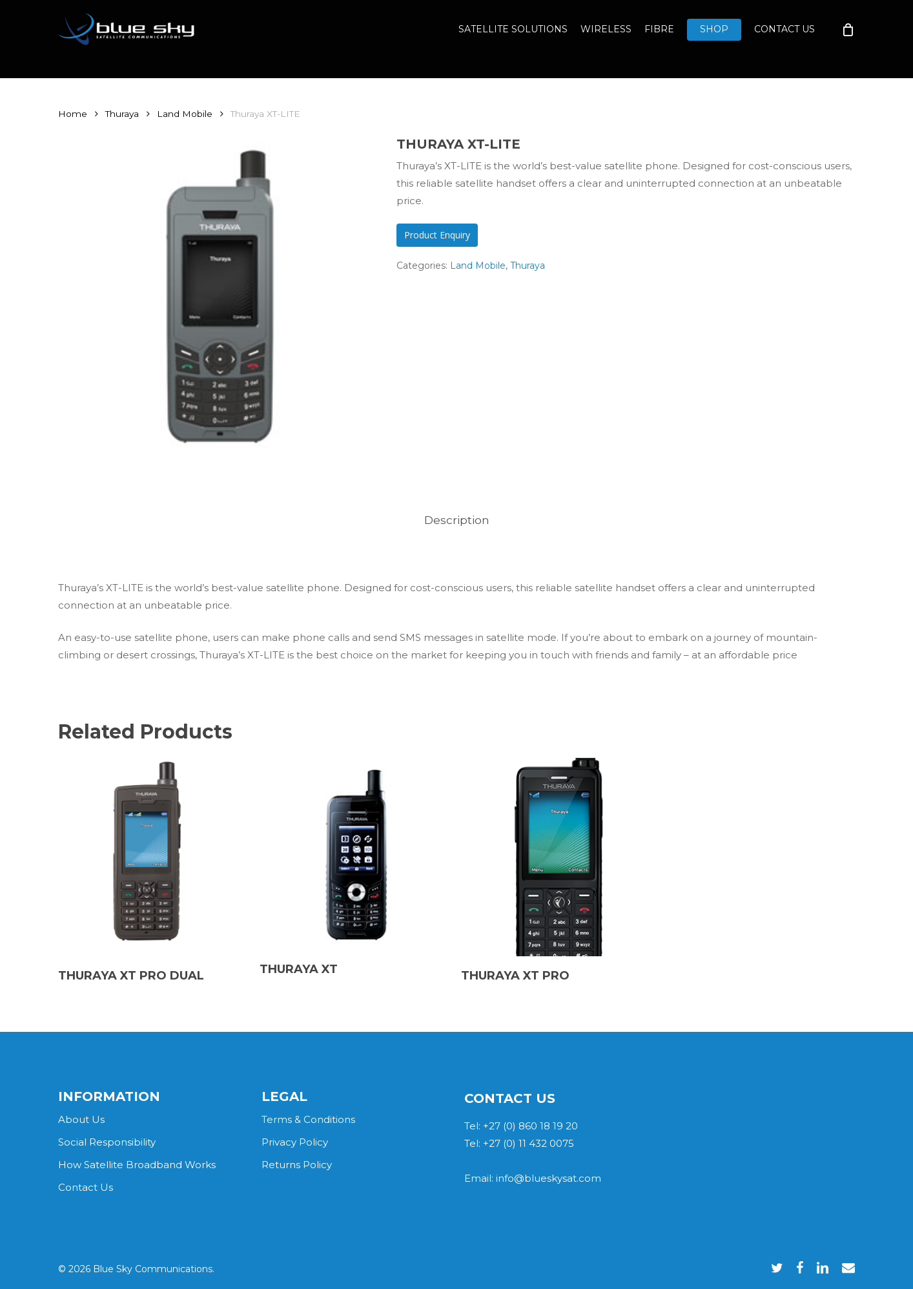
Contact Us (85, 1187)
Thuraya (122, 114)
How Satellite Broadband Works (137, 1164)
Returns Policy (297, 1164)
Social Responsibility (107, 1142)
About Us (81, 1119)
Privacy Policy (295, 1142)
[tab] (456, 520)
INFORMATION (109, 1096)
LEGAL (284, 1096)
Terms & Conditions (308, 1119)
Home (72, 114)
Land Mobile (184, 114)
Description (456, 520)
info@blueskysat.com (548, 1178)
